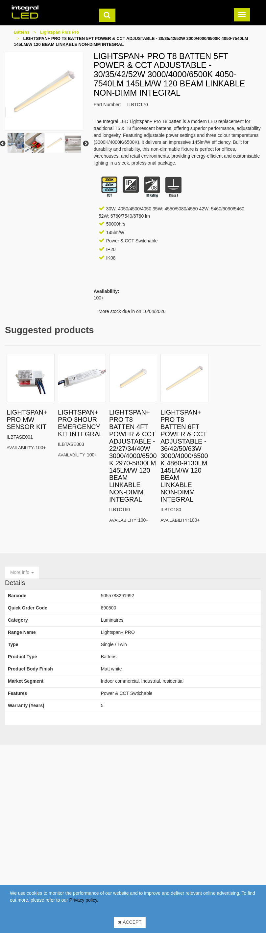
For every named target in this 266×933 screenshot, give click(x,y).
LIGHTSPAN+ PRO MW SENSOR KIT (27, 419)
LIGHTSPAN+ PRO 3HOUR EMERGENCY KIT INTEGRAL (80, 423)
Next (86, 143)
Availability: (21, 447)
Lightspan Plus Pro (59, 32)
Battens (22, 32)
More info (22, 572)
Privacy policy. (83, 900)
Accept (129, 922)
